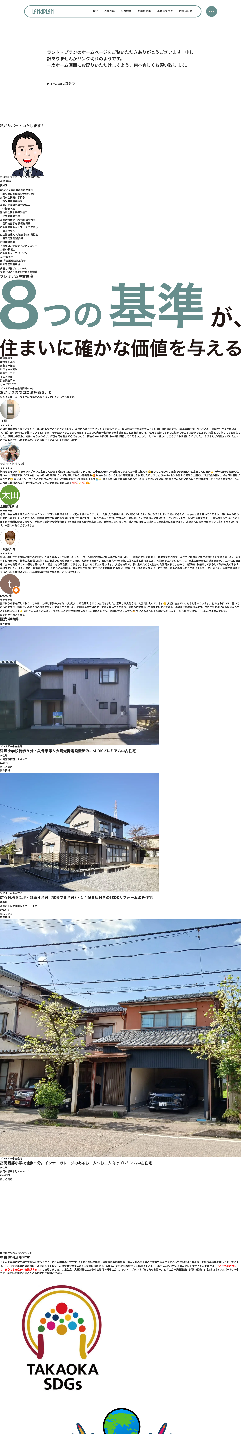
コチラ (70, 83)
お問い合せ (185, 11)
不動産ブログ (165, 11)
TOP (95, 11)
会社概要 (126, 11)
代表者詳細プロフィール (13, 269)
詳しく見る (6, 767)
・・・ (211, 11)
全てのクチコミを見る (12, 615)
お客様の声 (144, 11)
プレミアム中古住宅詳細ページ (17, 389)
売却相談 (109, 11)
